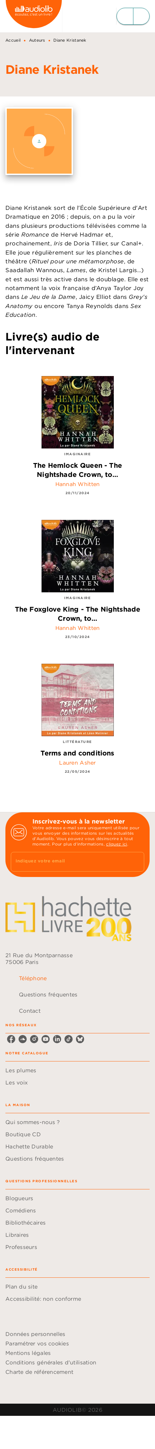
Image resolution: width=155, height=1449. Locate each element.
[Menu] (133, 16)
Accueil (13, 40)
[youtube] (45, 1039)
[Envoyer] (136, 862)
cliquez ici (116, 844)
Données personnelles (35, 1334)
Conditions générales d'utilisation (50, 1362)
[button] (77, 1070)
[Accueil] (33, 16)
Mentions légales (28, 1352)
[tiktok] (68, 1039)
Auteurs (37, 40)
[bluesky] (80, 1039)
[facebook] (11, 1039)
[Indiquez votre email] (69, 861)
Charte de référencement (39, 1371)
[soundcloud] (22, 1039)
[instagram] (34, 1039)
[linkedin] (57, 1039)
